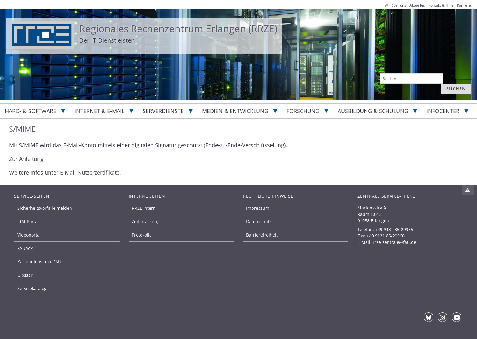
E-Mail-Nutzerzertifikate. (90, 172)
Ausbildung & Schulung (373, 111)
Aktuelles (417, 5)
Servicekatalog (32, 288)
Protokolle (142, 235)
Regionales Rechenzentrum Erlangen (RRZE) (178, 28)
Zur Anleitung (26, 158)
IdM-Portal (28, 221)
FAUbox (25, 248)
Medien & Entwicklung (235, 111)
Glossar (25, 275)
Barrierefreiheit (262, 235)
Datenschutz (259, 221)
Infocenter (443, 111)
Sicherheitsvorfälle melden (44, 208)
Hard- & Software (30, 111)
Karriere (464, 5)
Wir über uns (395, 5)
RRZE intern (144, 208)
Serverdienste (163, 111)
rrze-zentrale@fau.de (394, 242)
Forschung (303, 111)
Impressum (257, 208)
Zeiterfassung (146, 221)
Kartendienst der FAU (39, 262)
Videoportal (29, 235)
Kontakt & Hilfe (441, 5)
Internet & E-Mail (99, 111)
